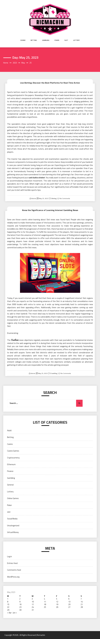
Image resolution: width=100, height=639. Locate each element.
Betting (34, 40)
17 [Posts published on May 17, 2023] (33, 604)
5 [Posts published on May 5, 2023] (56, 598)
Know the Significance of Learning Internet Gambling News (50, 210)
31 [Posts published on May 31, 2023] (33, 609)
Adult (9, 430)
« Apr (9, 612)
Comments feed (14, 569)
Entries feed (12, 563)
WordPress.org (13, 576)
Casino (22, 40)
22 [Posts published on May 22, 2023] (8, 607)
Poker (57, 40)
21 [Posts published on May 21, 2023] (82, 604)
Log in (9, 556)
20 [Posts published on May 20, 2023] (69, 604)
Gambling (45, 40)
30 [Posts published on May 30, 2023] (20, 609)
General (10, 484)
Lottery (76, 40)
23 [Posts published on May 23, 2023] (20, 607)
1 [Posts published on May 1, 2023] (7, 598)
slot (66, 40)
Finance (10, 471)
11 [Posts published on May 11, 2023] (45, 601)
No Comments (65, 198)
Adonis (33, 198)
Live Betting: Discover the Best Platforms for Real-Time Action (50, 82)
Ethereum (11, 464)
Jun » (15, 612)
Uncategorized (13, 525)
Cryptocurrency (13, 457)
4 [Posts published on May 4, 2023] (44, 598)
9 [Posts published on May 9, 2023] (19, 601)
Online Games (13, 498)
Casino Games (13, 450)
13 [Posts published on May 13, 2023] (69, 601)
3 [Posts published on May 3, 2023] (32, 598)
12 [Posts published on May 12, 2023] (57, 601)
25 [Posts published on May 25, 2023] (45, 607)
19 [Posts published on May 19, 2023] (57, 604)
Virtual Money (13, 532)
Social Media (12, 518)
